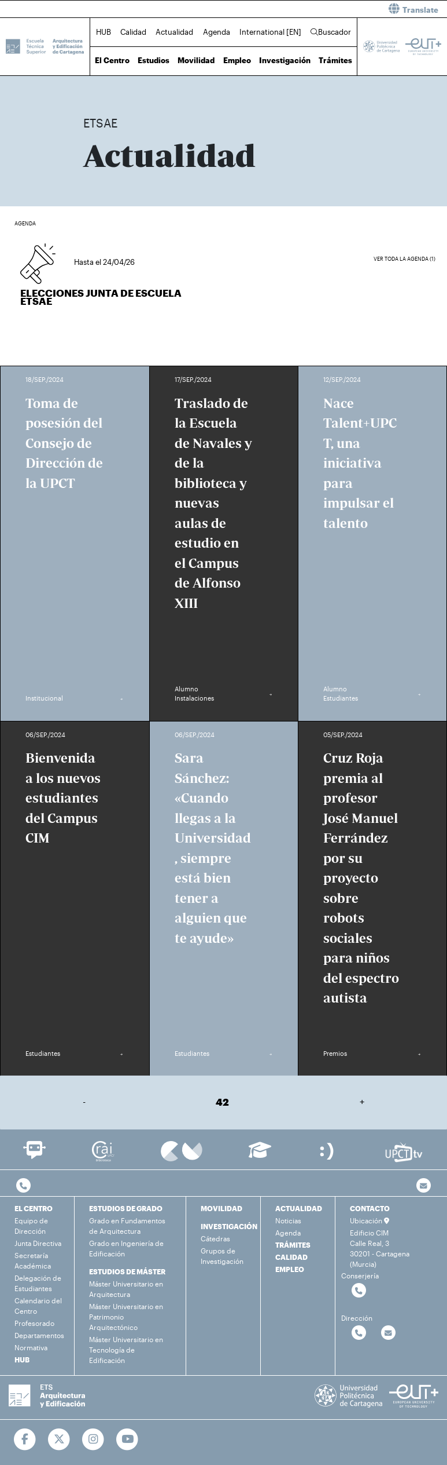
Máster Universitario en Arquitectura (126, 1289)
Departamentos (39, 1335)
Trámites (335, 60)
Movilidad (196, 60)
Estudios (153, 60)
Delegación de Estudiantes (37, 1283)
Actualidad (174, 32)
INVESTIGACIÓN (229, 1226)
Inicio (92, 85)
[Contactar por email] (388, 1333)
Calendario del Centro (38, 1305)
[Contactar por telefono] (23, 1186)
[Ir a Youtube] (127, 1439)
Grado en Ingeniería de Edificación (126, 1248)
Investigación (285, 60)
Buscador (331, 32)
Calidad (133, 32)
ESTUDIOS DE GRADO (125, 1208)
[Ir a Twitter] (59, 1439)
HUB (103, 32)
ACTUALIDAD (298, 1208)
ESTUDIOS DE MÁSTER (127, 1271)
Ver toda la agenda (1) (404, 259)
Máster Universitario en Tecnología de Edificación (126, 1349)
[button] (340, 9)
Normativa (30, 1347)
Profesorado (34, 1323)
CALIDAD (291, 1257)
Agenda (216, 32)
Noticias (288, 1220)
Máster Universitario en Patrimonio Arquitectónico (126, 1316)
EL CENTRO (33, 1208)
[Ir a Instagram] (93, 1439)
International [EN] (270, 32)
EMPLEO (289, 1269)
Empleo (237, 60)
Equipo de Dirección (31, 1225)
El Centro (112, 60)
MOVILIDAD (221, 1208)
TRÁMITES (293, 1245)
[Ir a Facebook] (25, 1439)
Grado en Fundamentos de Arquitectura (127, 1225)
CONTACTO (370, 1208)
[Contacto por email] (423, 1186)
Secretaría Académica (32, 1260)
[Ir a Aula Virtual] (260, 1155)
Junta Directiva (37, 1243)
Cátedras (215, 1238)
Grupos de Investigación (222, 1256)
